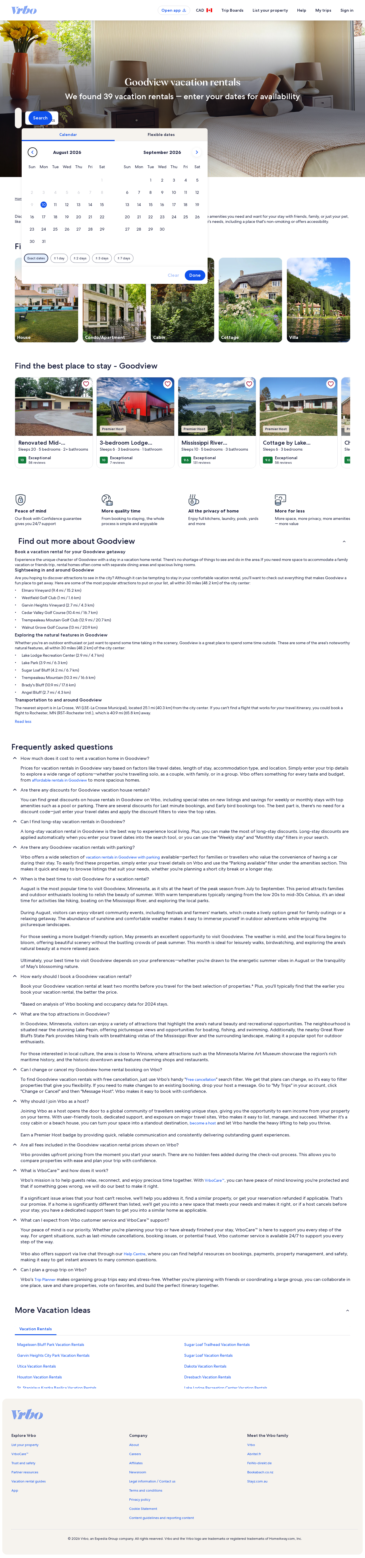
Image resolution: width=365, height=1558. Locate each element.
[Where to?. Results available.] (67, 118)
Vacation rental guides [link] (28, 1481)
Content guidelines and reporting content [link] (161, 1518)
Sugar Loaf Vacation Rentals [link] (208, 1355)
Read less (23, 721)
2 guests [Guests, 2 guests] (243, 120)
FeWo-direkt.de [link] (259, 1463)
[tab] (166, 134)
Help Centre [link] (134, 1253)
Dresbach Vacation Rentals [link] (207, 1377)
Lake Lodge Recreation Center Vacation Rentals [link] (225, 1387)
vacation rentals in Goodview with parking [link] (123, 857)
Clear (271, 275)
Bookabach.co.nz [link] (260, 1472)
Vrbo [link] (251, 1445)
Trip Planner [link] (45, 1279)
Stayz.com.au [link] (257, 1481)
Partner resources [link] (24, 1472)
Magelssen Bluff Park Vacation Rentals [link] (50, 1344)
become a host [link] (203, 1123)
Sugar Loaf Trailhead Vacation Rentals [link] (217, 1344)
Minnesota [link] (112, 198)
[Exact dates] (134, 258)
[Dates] (169, 118)
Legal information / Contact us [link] (152, 1481)
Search (335, 118)
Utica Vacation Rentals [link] (36, 1366)
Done (293, 275)
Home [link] (20, 198)
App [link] (14, 1490)
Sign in (347, 10)
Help (301, 10)
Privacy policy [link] (139, 1499)
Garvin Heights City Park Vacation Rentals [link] (53, 1355)
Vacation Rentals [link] (42, 198)
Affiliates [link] (136, 1463)
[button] (200, 180)
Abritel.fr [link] (254, 1454)
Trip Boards (232, 10)
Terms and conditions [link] (145, 1490)
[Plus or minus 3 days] (200, 258)
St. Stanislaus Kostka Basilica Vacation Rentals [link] (56, 1387)
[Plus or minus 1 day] (157, 258)
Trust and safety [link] (23, 1463)
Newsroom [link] (137, 1472)
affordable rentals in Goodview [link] (59, 780)
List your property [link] (24, 1445)
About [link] (134, 1445)
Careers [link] (135, 1454)
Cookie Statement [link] (143, 1508)
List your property (270, 10)
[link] (86, 384)
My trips (323, 10)
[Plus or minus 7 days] (222, 258)
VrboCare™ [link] (214, 1180)
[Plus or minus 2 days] (178, 258)
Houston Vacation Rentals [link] (39, 1377)
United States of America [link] (79, 198)
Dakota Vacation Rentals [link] (205, 1366)
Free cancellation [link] (201, 1079)
